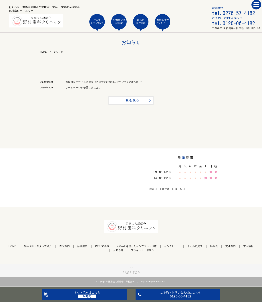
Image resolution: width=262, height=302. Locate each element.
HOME (43, 52)
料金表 (214, 247)
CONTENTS (119, 22)
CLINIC (140, 22)
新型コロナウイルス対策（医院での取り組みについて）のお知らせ (104, 81)
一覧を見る (131, 101)
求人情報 (248, 247)
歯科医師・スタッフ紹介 (38, 247)
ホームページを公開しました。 (83, 87)
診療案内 (82, 247)
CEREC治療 (102, 247)
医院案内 (64, 247)
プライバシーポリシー (143, 251)
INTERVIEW (162, 22)
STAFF (97, 22)
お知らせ (118, 251)
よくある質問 (195, 247)
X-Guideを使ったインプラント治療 (137, 247)
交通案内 (230, 247)
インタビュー (172, 247)
